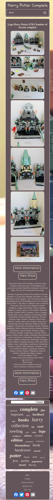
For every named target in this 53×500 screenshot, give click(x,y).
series (25, 461)
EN (25, 490)
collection (20, 425)
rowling (16, 431)
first (15, 461)
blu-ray (32, 465)
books (23, 419)
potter (15, 455)
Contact (27, 479)
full (32, 427)
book (36, 445)
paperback (37, 461)
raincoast (40, 441)
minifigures (16, 436)
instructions (29, 441)
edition (17, 440)
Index (27, 475)
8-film (34, 432)
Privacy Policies (27, 482)
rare (27, 432)
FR (29, 490)
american (13, 411)
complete (29, 409)
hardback (38, 414)
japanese (42, 457)
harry (37, 419)
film (43, 410)
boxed (22, 464)
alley (13, 421)
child (34, 457)
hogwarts (17, 414)
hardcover (23, 450)
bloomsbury (22, 445)
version (39, 435)
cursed (37, 451)
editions (28, 435)
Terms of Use (28, 486)
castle (40, 426)
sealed (28, 415)
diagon (27, 457)
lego (42, 431)
